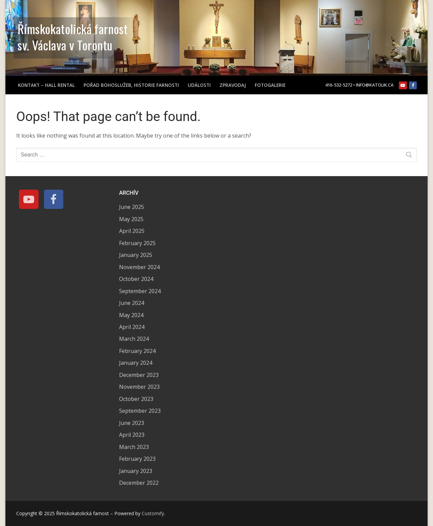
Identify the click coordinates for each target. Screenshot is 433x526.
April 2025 (131, 231)
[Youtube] (403, 85)
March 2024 (134, 338)
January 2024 (135, 362)
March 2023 (134, 447)
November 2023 (139, 386)
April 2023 (131, 434)
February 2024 (137, 351)
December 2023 (139, 375)
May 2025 (131, 219)
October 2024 (136, 279)
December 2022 (139, 482)
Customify (153, 513)
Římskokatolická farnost (73, 28)
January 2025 (135, 255)
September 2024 (140, 291)
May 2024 (131, 315)
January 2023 (135, 471)
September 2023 (140, 410)
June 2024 (131, 303)
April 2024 (131, 327)
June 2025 (131, 207)
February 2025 (137, 243)
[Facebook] (413, 85)
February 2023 (137, 458)
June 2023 (131, 423)
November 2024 (139, 267)
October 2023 (136, 399)
